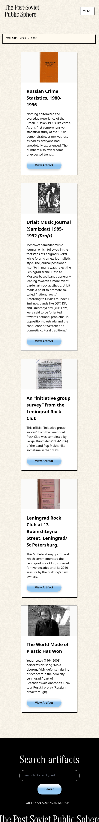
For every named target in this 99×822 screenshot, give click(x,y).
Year (23, 38)
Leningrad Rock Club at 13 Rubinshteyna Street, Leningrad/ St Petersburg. (47, 531)
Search (49, 789)
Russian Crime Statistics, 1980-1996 (44, 98)
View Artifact (44, 165)
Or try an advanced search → (49, 803)
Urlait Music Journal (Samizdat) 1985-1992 (49, 229)
